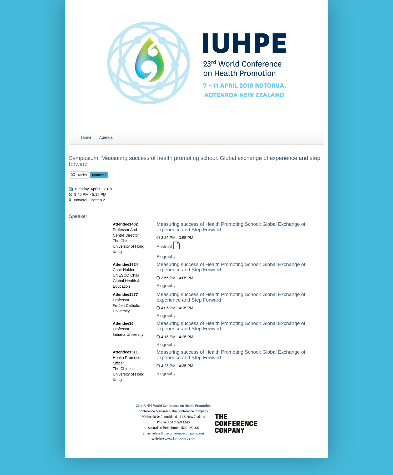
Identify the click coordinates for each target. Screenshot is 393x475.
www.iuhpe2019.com (180, 439)
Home (86, 137)
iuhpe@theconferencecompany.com (178, 433)
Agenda (106, 137)
